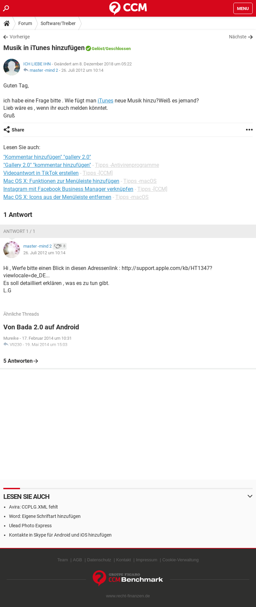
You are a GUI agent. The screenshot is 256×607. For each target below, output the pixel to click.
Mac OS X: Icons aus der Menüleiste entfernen (57, 197)
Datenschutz (99, 559)
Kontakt (123, 559)
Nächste (237, 36)
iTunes (105, 100)
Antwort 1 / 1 (19, 231)
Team (62, 559)
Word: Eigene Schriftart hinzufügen (45, 516)
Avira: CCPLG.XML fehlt (33, 507)
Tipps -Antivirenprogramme (127, 165)
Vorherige (20, 36)
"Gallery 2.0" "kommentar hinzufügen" (47, 165)
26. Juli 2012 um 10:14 (82, 70)
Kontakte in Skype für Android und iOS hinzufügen (60, 535)
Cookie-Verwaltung (180, 559)
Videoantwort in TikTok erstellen (41, 173)
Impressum (146, 559)
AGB (77, 559)
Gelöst (98, 48)
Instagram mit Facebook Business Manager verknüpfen (68, 189)
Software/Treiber (58, 23)
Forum (25, 23)
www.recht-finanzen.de (128, 595)
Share (18, 129)
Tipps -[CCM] (98, 173)
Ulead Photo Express (30, 525)
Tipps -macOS (140, 181)
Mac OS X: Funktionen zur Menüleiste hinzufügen (61, 181)
